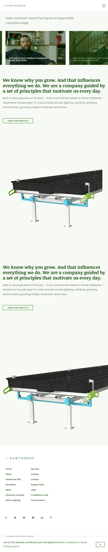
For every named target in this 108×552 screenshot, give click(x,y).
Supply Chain (37, 484)
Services (35, 469)
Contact (35, 479)
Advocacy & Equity (15, 495)
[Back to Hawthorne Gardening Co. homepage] (18, 5)
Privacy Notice (38, 500)
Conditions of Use (39, 495)
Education (11, 484)
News (8, 489)
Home (9, 469)
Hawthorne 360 (13, 479)
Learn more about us (18, 120)
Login (39, 490)
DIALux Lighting (13, 500)
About (9, 474)
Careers (35, 474)
